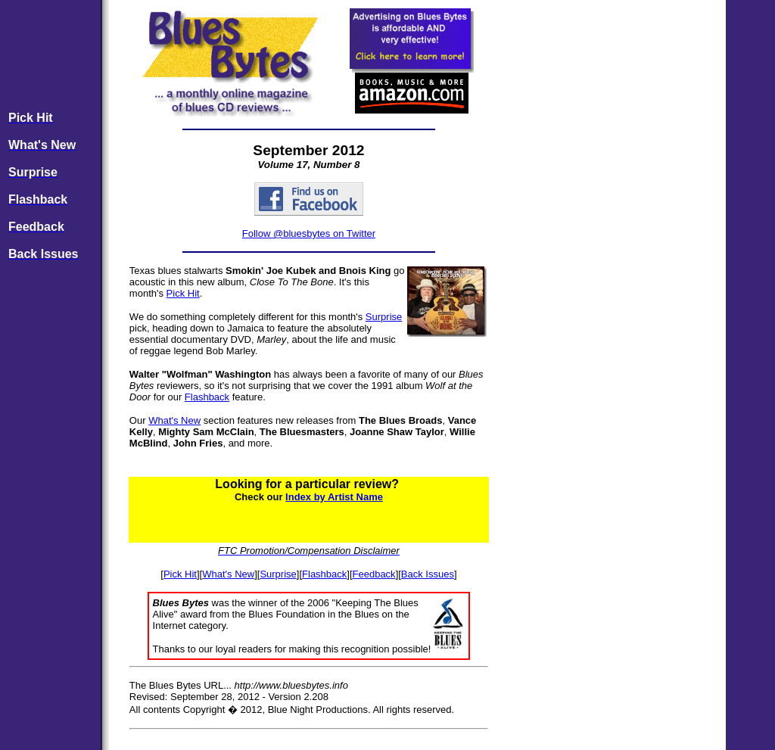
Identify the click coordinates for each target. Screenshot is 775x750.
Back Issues (427, 574)
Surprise (384, 316)
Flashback (207, 397)
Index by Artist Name (334, 497)
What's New (174, 420)
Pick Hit (183, 293)
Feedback (374, 574)
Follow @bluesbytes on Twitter (308, 233)
